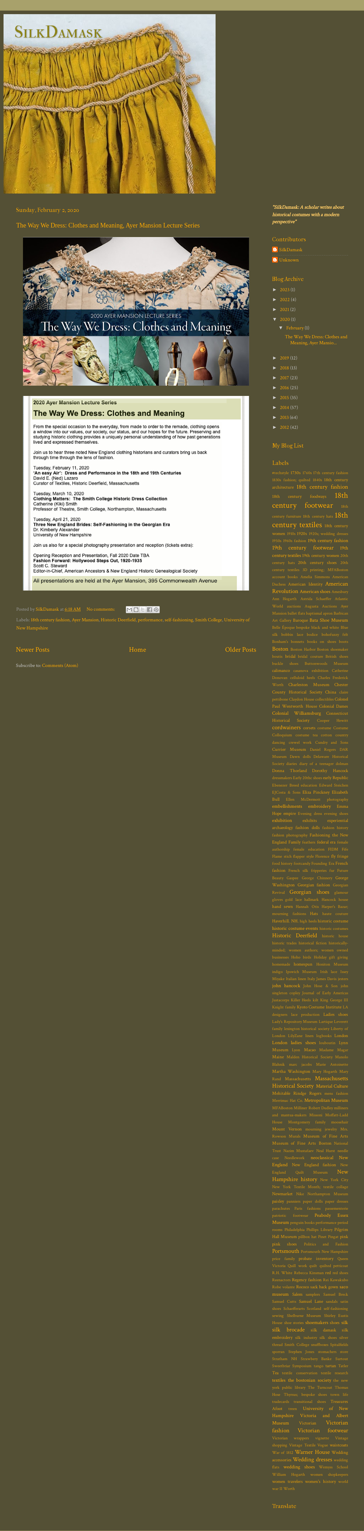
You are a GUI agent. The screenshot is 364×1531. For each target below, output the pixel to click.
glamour (341, 892)
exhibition (282, 820)
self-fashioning (179, 619)
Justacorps (280, 1000)
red (328, 1273)
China (330, 692)
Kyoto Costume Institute (319, 1007)
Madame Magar (333, 1050)
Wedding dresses (312, 1459)
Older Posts (240, 649)
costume (324, 728)
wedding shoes (299, 1466)
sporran (278, 1351)
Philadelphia (294, 1229)
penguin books (302, 1222)
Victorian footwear (323, 1430)
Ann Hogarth (284, 599)
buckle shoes (285, 663)
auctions (294, 606)
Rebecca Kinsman (309, 1273)
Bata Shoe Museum (329, 620)
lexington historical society (306, 1028)
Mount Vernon (287, 1129)
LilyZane (295, 1035)
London (341, 1036)
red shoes (340, 1273)
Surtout (341, 1359)
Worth (289, 1488)
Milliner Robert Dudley (313, 1108)
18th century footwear (310, 500)
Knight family (283, 1007)
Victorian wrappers (290, 1438)
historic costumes (333, 928)
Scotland (314, 1308)
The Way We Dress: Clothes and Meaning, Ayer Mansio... (316, 339)
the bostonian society (309, 1380)
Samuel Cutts (284, 1301)
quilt (313, 1265)
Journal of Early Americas (325, 993)
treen (292, 1408)
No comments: (101, 609)
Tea (275, 1373)
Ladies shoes (335, 1015)
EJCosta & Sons (286, 792)
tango (318, 1366)
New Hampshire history (310, 1175)
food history (282, 863)
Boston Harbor (303, 649)
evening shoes (336, 813)
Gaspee (292, 878)
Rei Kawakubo (335, 1280)
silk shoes (327, 1337)
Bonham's (280, 641)
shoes (335, 1323)
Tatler (343, 1366)
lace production (305, 1014)
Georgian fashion (314, 885)
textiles (279, 1380)
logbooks (323, 1035)
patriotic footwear (290, 1215)
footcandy (302, 863)
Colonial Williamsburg (296, 713)
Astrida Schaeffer (315, 599)
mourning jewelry (321, 1129)
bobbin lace (292, 634)
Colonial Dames (333, 706)
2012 (285, 427)
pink (344, 1237)
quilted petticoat (333, 1265)
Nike (300, 1194)
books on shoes (321, 641)
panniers (293, 1201)
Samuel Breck (335, 1294)
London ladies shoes (294, 1042)
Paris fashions (307, 1208)
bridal (290, 657)
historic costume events (295, 928)
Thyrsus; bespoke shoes (305, 1394)
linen (309, 1035)
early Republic (335, 778)
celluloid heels (302, 677)
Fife (345, 849)
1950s (276, 540)
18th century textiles (310, 520)
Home (137, 649)
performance (150, 619)
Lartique (326, 1021)
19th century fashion (328, 540)
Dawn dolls (300, 756)
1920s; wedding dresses (328, 533)
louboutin (327, 1043)
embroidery (319, 806)
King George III (334, 1000)
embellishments (287, 806)
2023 (285, 289)
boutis (277, 656)
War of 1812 (282, 1452)
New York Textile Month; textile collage (310, 1187)
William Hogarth (288, 1474)
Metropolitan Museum (326, 1100)
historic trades (284, 943)
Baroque (300, 620)
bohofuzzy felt (335, 634)
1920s (302, 534)
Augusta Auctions (321, 606)
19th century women (320, 556)
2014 (285, 407)
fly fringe (339, 856)
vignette (322, 1438)
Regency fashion (307, 1280)
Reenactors (281, 1280)
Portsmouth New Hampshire (324, 1251)
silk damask (323, 1330)
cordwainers (286, 727)
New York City (334, 1179)
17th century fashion (330, 473)
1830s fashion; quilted (291, 480)
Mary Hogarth (324, 1071)
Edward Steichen (333, 785)
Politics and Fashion (326, 1244)
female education (308, 849)
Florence (322, 856)
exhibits (310, 821)
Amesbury (339, 591)
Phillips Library (319, 1229)
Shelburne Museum (304, 1315)
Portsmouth (285, 1251)
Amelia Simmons (315, 577)
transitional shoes (310, 1401)
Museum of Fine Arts (325, 1136)
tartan (330, 1366)
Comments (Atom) (60, 665)
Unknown (289, 260)
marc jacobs (300, 1064)
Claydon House (301, 699)
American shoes (315, 591)
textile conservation (299, 1373)
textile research (334, 1373)
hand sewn (282, 907)
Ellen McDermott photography (317, 799)
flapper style (303, 856)
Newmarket (282, 1194)
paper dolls (312, 1201)
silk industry (306, 1337)
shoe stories (294, 1322)
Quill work (297, 1265)
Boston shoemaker (332, 649)
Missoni (315, 1115)
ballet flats (296, 613)
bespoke (303, 627)
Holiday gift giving (331, 957)
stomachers (327, 1351)
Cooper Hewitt (332, 720)
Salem (297, 1294)
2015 (285, 397)
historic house (335, 936)
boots (343, 641)
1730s (295, 473)
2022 (285, 299)
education (309, 785)
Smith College (208, 619)
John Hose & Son (320, 986)
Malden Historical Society (310, 1057)
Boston (280, 649)
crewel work (300, 742)
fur (331, 870)
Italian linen (296, 979)
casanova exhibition (310, 670)
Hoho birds (301, 957)
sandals (331, 1301)
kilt (315, 1000)
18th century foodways (299, 497)
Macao (310, 1050)
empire (289, 814)
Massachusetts (298, 1079)
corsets (309, 728)
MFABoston (282, 1108)
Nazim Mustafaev (298, 1150)
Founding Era (322, 863)
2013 (285, 417)
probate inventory (316, 1259)
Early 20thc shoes (307, 778)
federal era (326, 842)
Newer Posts (32, 649)
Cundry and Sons (331, 742)
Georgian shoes (309, 892)
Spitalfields (339, 1344)
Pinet (322, 1236)
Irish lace (328, 971)
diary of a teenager (316, 763)
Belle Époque (283, 627)
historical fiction (313, 943)
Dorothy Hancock (330, 771)
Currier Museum (289, 750)
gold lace (293, 899)
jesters (343, 979)
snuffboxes (319, 1344)
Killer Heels (301, 1000)
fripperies (319, 870)
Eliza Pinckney (316, 792)
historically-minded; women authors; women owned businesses (310, 950)
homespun (303, 964)
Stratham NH (284, 1359)
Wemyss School (333, 1467)
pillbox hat (307, 1236)
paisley (278, 1201)
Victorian (307, 1423)
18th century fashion (50, 619)
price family (283, 1258)
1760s (307, 473)
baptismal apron (319, 613)
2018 (285, 367)
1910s (291, 533)
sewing (278, 1315)
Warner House (312, 1452)
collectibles (324, 699)
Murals (294, 1136)
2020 (285, 319)
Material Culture (332, 1086)
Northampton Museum (327, 1194)
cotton (326, 735)
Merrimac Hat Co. (287, 1100)
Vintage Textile (302, 1445)
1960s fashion (294, 540)
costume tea (306, 735)
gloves (277, 899)
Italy (311, 979)
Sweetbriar (281, 1366)
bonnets (297, 641)
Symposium (301, 1366)
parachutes (281, 1208)
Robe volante (283, 1287)
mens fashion (336, 1093)
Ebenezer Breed (285, 785)
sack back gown (324, 1287)
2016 (285, 387)
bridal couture (310, 656)
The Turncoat (320, 1387)
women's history (320, 1482)
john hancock (286, 985)
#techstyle (280, 473)
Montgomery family (307, 1122)
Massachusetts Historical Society (310, 1082)
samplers (313, 1294)
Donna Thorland (289, 771)
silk (344, 1322)
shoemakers (316, 1322)
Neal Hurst (325, 1150)
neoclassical (322, 1157)
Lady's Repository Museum (294, 1021)
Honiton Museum (332, 964)
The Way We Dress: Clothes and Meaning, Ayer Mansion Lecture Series (108, 225)
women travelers (287, 1482)
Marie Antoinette (332, 1064)
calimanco (281, 671)
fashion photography (289, 835)
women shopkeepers (329, 1474)
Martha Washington (291, 1072)
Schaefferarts (294, 1308)
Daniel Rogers (323, 749)
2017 (285, 377)
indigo (277, 971)
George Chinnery (317, 878)
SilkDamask (58, 32)
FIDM (333, 849)
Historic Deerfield (118, 619)
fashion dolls (307, 828)
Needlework (294, 1158)
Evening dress (310, 813)
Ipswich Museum (301, 971)
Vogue (322, 1445)
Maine (278, 1057)
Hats (314, 914)
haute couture (335, 913)
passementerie (336, 1208)
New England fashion (314, 1165)
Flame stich (282, 856)
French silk (298, 870)
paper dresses (336, 1201)
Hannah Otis (307, 906)
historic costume (333, 921)
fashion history (335, 827)
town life (339, 1394)
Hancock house (335, 899)
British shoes (336, 656)
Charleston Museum (308, 685)
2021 (285, 309)
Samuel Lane (311, 1302)
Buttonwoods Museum (326, 663)
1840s (317, 480)
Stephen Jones (301, 1351)
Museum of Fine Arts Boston (301, 1143)
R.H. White (282, 1273)
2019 (285, 358)
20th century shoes (317, 563)
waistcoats (339, 1445)
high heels (308, 921)
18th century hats (318, 516)
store (344, 1351)
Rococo (302, 1287)
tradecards (280, 1401)
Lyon (296, 1050)
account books (285, 577)
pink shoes (284, 1244)
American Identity (305, 584)
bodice (312, 634)
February (295, 327)
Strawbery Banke (316, 1359)
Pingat (333, 1236)
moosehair (339, 1122)
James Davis (326, 979)
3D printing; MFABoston (325, 569)
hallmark (311, 899)
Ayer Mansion (85, 619)
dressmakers (282, 778)
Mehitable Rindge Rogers (297, 1093)
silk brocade (288, 1330)
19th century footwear (303, 548)
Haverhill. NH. (285, 921)
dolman (342, 763)
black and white (325, 627)
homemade (281, 964)
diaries (291, 763)
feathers (308, 842)
